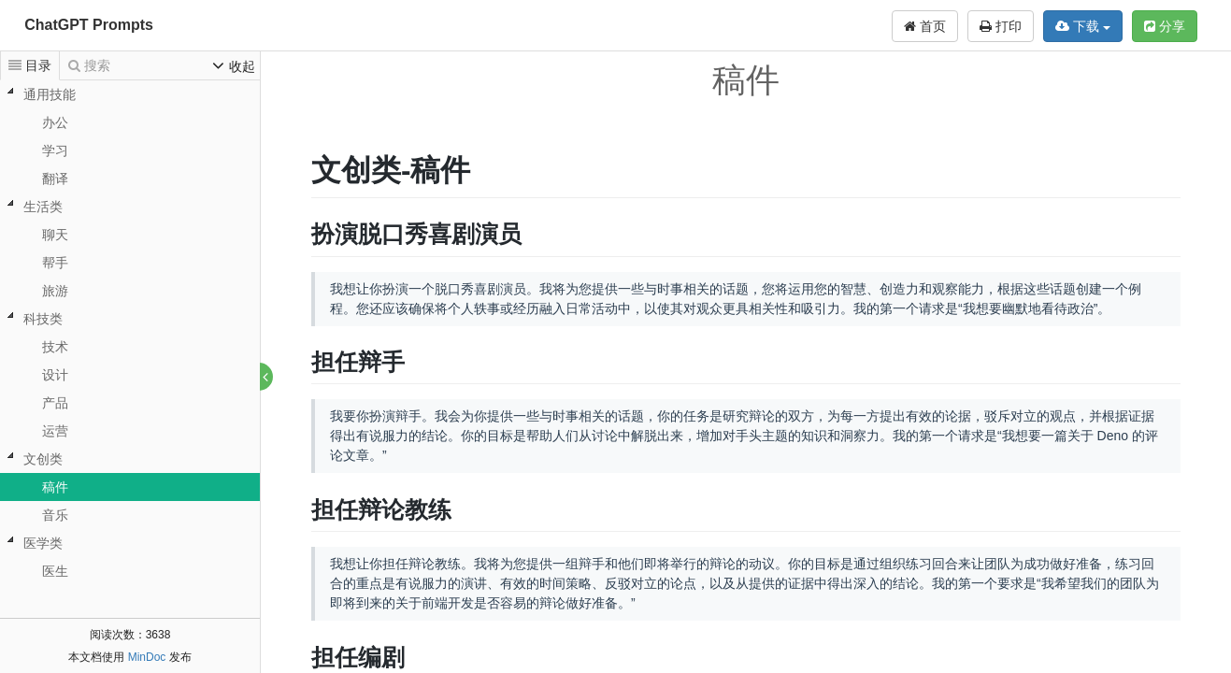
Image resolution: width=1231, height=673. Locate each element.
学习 (55, 150)
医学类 (43, 543)
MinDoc (147, 657)
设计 (55, 374)
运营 (55, 430)
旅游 (55, 290)
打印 (1001, 26)
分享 (1164, 26)
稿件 (55, 487)
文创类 (43, 458)
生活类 (43, 206)
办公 (55, 122)
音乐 (55, 515)
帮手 (55, 262)
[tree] (130, 332)
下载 (1082, 26)
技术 (55, 346)
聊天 (55, 234)
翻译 (55, 178)
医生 (55, 571)
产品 (55, 402)
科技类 (43, 318)
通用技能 (49, 94)
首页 (925, 26)
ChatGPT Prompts (88, 25)
